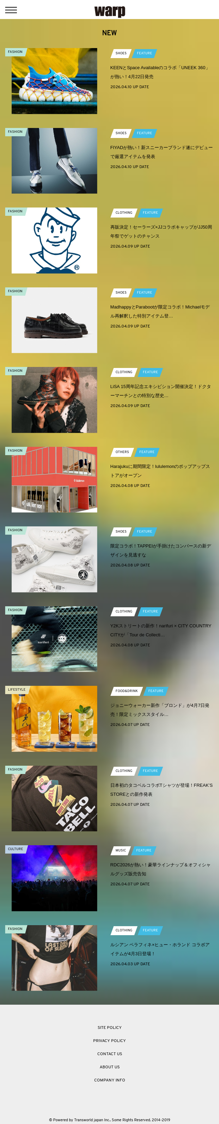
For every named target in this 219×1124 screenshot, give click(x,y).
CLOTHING (124, 213)
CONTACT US (109, 1054)
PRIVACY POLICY (109, 1041)
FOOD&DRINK (127, 691)
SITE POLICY (110, 1028)
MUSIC (121, 851)
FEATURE (144, 53)
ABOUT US (110, 1067)
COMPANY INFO (109, 1080)
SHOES (121, 53)
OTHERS (122, 452)
